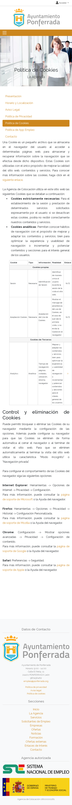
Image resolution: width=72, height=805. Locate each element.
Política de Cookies (17, 123)
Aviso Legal (12, 109)
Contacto (11, 136)
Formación (36, 737)
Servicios (36, 717)
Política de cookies (36, 693)
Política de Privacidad (18, 116)
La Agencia (36, 713)
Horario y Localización (19, 103)
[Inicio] (36, 16)
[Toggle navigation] (4, 33)
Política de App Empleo (20, 129)
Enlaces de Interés (36, 745)
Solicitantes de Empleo (36, 721)
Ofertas (36, 729)
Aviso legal (36, 690)
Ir (67, 374)
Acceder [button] (61, 3)
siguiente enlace (13, 179)
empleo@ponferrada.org (36, 681)
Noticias (36, 733)
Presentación (13, 96)
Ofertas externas (36, 741)
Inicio (36, 709)
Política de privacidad (36, 687)
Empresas (36, 725)
